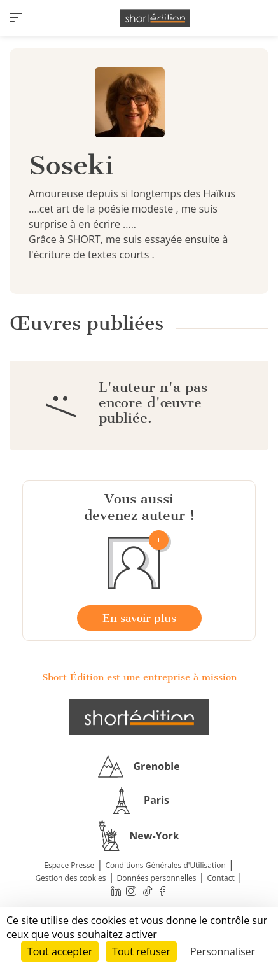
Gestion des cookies (70, 878)
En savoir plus (139, 618)
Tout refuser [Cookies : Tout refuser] (141, 951)
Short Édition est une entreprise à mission (139, 677)
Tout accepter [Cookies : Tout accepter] (59, 951)
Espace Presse (69, 865)
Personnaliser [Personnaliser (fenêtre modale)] (222, 951)
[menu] (16, 18)
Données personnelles (157, 878)
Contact (221, 878)
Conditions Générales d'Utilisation (165, 865)
